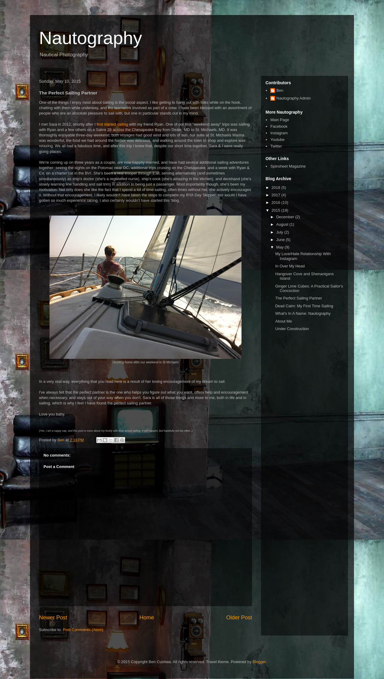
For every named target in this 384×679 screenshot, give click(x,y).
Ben (279, 90)
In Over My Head (289, 266)
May (280, 247)
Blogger (259, 662)
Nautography (90, 38)
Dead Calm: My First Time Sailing (304, 306)
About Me (283, 321)
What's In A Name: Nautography (303, 313)
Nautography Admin (293, 98)
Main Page (279, 120)
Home (147, 618)
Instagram (279, 133)
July (280, 232)
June (281, 239)
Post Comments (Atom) (83, 629)
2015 (276, 210)
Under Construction (292, 328)
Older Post (239, 618)
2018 (276, 187)
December (286, 217)
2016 (276, 202)
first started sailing (112, 124)
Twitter (276, 146)
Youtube (277, 139)
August (283, 224)
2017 (276, 195)
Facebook (278, 126)
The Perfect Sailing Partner (298, 298)
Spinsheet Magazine (288, 166)
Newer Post (53, 618)
